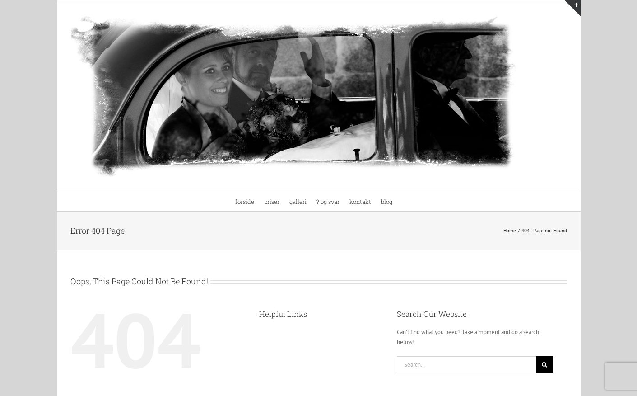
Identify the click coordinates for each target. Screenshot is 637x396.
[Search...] (466, 364)
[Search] (544, 364)
